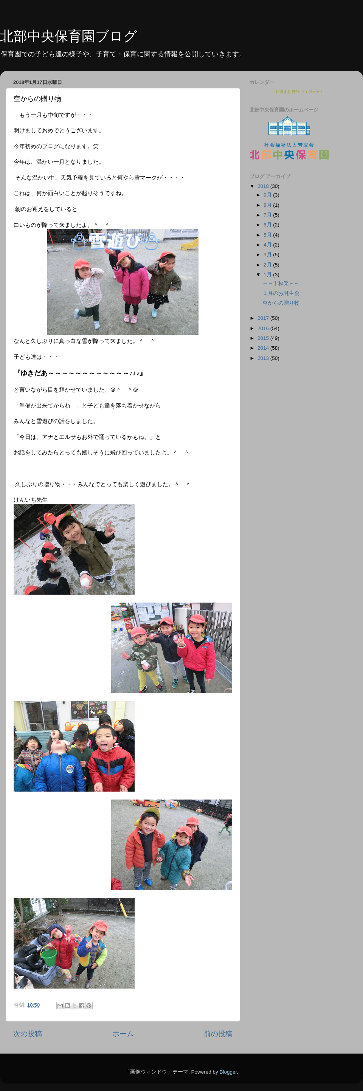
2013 (264, 358)
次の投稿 (27, 1034)
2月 (268, 265)
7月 (268, 215)
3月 (268, 254)
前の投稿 (218, 1034)
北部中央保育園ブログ (68, 36)
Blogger (228, 1072)
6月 (268, 225)
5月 (268, 235)
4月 (268, 245)
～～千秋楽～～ (280, 283)
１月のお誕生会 (280, 293)
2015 (264, 338)
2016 (264, 328)
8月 (268, 205)
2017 (264, 318)
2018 (264, 186)
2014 (264, 348)
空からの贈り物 (280, 303)
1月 (268, 274)
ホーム (123, 1034)
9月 (268, 195)
